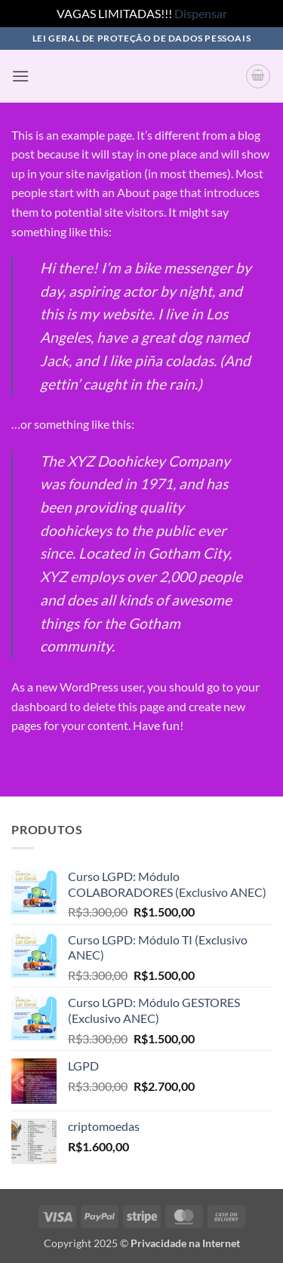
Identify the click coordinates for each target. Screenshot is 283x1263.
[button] (20, 75)
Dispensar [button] (200, 13)
